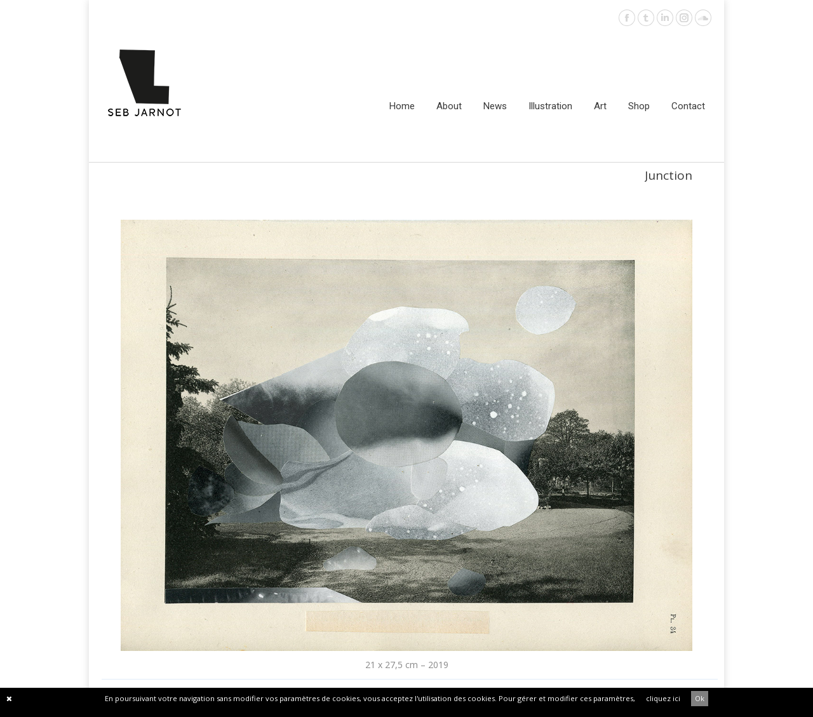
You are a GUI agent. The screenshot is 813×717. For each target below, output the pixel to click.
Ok (699, 698)
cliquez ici (663, 698)
